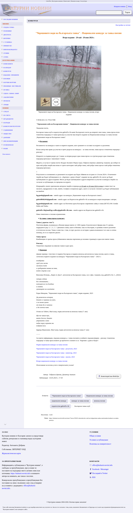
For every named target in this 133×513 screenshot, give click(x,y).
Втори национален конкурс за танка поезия (51, 361)
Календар (7, 67)
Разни (5, 148)
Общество (7, 133)
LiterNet (48, 1)
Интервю (6, 38)
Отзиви (6, 53)
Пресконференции (10, 141)
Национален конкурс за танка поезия (99, 396)
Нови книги (8, 64)
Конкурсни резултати (11, 126)
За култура (83, 1)
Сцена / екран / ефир (11, 93)
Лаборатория (8, 97)
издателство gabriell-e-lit (60, 406)
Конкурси (7, 71)
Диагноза (7, 34)
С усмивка (7, 42)
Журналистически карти (11, 453)
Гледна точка (8, 27)
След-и (6, 111)
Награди (6, 122)
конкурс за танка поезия (80, 401)
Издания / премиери (11, 75)
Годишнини (8, 130)
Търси (127, 12)
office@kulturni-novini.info (102, 465)
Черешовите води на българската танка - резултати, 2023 (56, 349)
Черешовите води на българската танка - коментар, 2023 (56, 353)
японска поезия (99, 401)
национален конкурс (59, 401)
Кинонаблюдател (10, 49)
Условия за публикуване (98, 440)
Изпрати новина (119, 6)
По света (6, 115)
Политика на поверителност (100, 444)
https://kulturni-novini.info (21, 473)
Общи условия (95, 436)
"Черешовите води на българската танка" (66, 396)
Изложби (6, 78)
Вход (130, 6)
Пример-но (7, 46)
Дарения (6, 137)
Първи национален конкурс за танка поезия (52, 345)
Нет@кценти (8, 119)
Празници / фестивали (12, 86)
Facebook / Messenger (100, 469)
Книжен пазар (75, 1)
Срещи (5, 104)
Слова (5, 57)
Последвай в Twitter (100, 473)
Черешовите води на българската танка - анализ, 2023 (55, 357)
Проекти (6, 101)
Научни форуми (9, 82)
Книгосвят (67, 1)
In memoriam (8, 145)
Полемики (7, 31)
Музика (6, 90)
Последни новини (10, 19)
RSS (93, 477)
